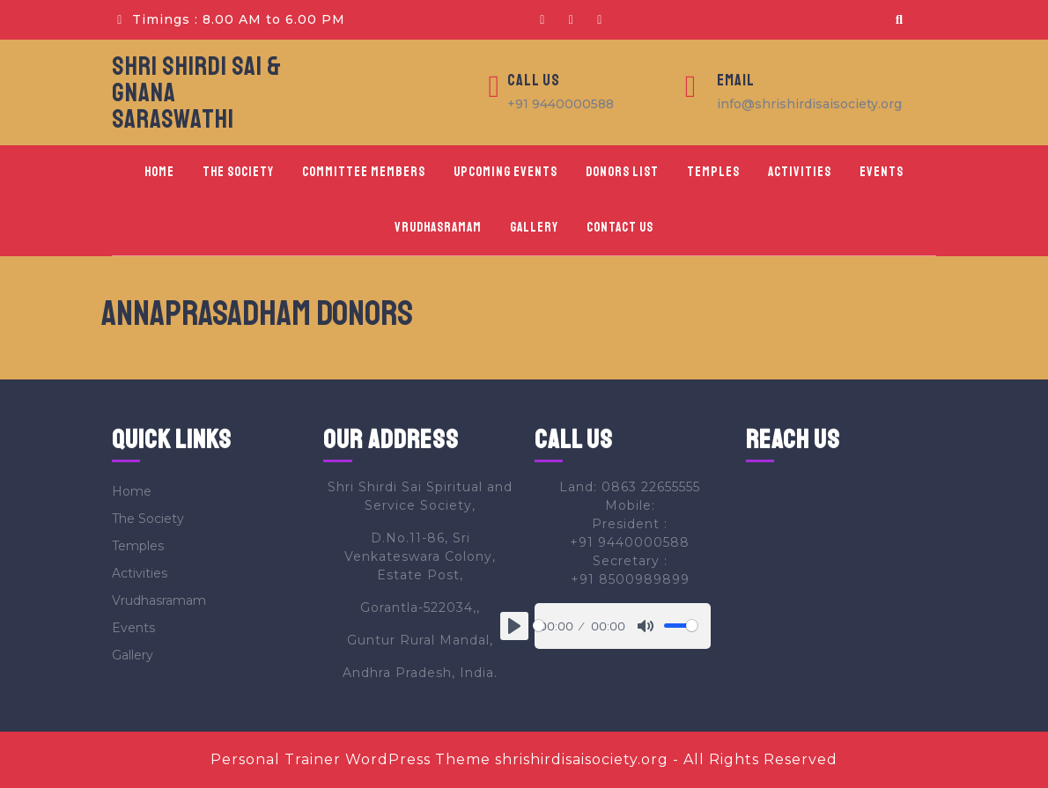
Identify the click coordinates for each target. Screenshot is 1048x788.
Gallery (534, 227)
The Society (238, 172)
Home (159, 172)
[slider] (538, 625)
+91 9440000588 (560, 104)
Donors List (622, 172)
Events (882, 172)
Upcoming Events (505, 172)
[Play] (514, 626)
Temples (713, 172)
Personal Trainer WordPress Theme (350, 759)
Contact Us (620, 227)
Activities (799, 172)
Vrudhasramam (438, 227)
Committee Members (363, 172)
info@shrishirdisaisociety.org (809, 104)
